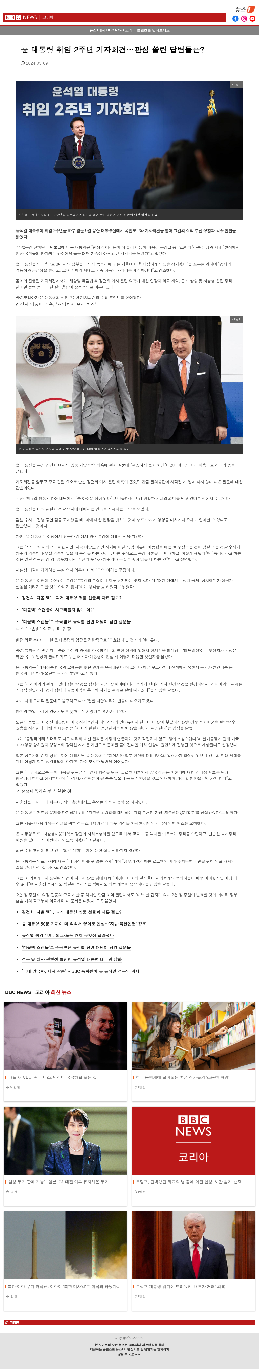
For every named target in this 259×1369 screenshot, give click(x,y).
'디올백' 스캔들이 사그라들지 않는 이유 (58, 610)
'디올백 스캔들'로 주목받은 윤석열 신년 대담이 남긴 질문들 (76, 622)
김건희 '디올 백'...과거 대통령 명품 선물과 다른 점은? (71, 598)
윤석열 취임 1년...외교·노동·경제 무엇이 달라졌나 (68, 935)
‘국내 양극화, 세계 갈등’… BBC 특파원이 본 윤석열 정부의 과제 (80, 971)
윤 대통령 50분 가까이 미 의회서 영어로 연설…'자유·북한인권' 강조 (84, 924)
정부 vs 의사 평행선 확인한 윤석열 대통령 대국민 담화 (72, 959)
